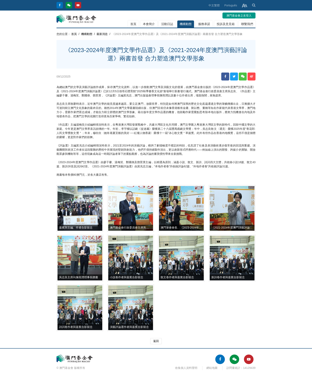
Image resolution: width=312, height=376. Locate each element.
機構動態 (186, 24)
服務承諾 (204, 24)
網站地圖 (211, 367)
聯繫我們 (247, 24)
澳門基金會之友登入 (239, 15)
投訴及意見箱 (226, 24)
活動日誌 (167, 24)
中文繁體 (214, 5)
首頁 (133, 24)
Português (230, 5)
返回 (156, 341)
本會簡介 (149, 24)
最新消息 (102, 34)
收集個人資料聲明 (186, 367)
